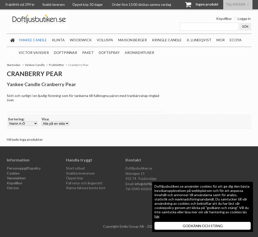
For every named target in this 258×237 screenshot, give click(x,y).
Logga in (244, 18)
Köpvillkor (224, 18)
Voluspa (105, 40)
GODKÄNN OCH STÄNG (203, 226)
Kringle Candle (167, 40)
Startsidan (13, 64)
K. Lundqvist (199, 40)
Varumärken (16, 178)
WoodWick (81, 40)
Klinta (58, 40)
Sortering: (16, 119)
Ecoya (236, 40)
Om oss (13, 188)
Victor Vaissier (34, 52)
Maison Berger (132, 40)
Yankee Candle (33, 40)
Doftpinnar (65, 52)
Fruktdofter (56, 64)
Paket (88, 52)
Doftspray (109, 52)
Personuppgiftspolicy (24, 168)
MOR (220, 40)
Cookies (13, 173)
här (156, 216)
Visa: (45, 119)
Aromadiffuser (139, 52)
